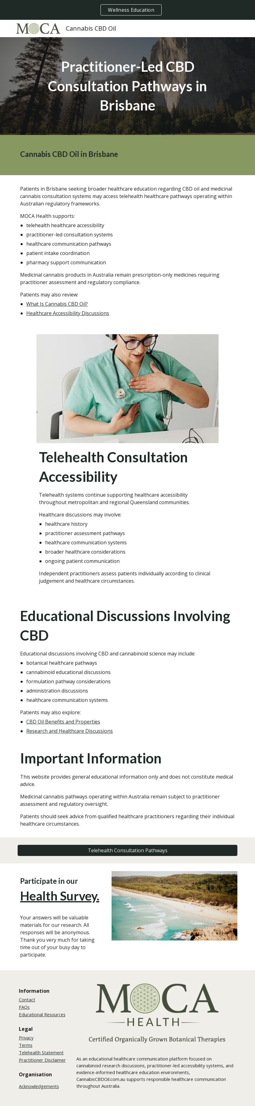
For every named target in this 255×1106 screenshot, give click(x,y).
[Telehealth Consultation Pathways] (127, 850)
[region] (127, 10)
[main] (127, 86)
